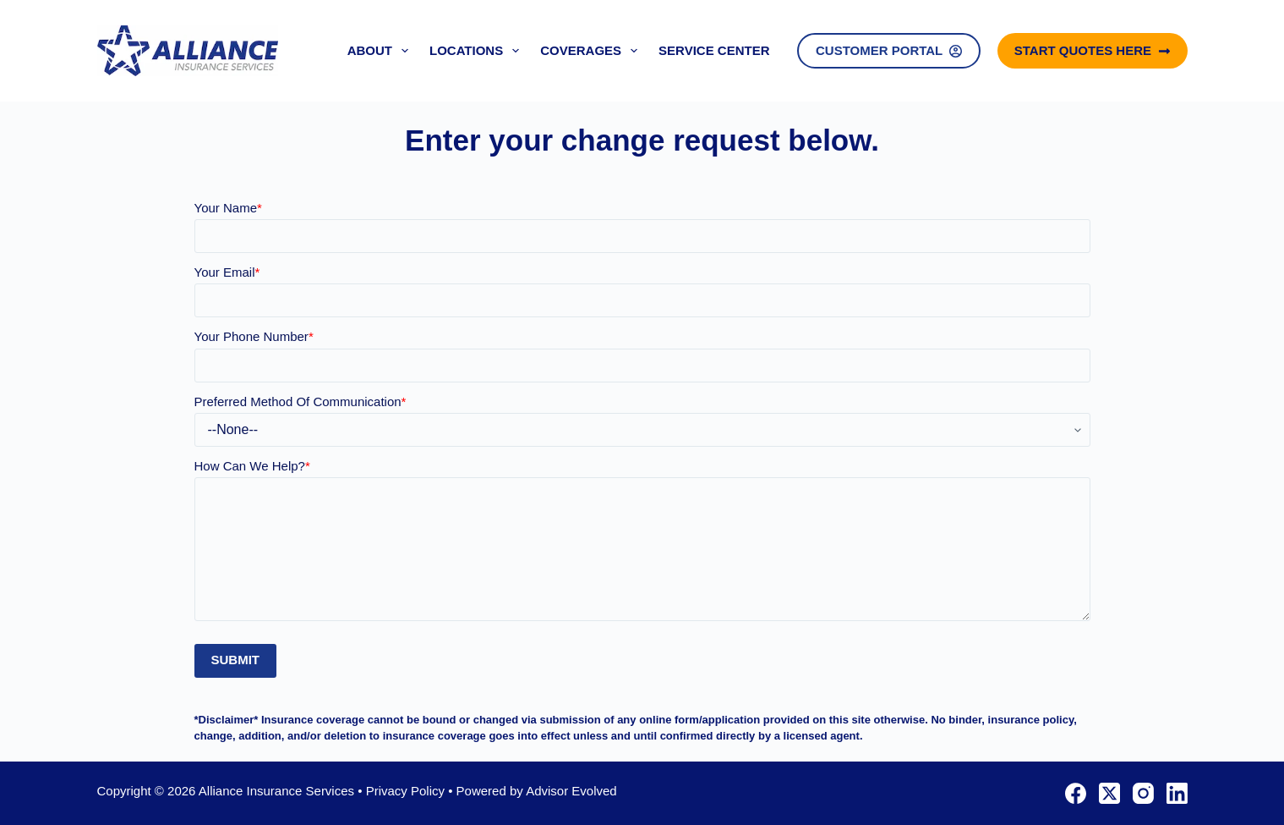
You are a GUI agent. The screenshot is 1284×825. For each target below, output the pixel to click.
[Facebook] (1075, 793)
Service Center (713, 50)
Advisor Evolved (571, 791)
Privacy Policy (405, 791)
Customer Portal (889, 50)
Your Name (228, 208)
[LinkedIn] (1177, 793)
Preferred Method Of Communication (300, 401)
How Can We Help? (252, 466)
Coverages (592, 51)
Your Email (227, 272)
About (381, 51)
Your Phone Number (254, 336)
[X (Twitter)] (1109, 793)
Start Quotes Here (1092, 50)
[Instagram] (1143, 793)
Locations (477, 51)
